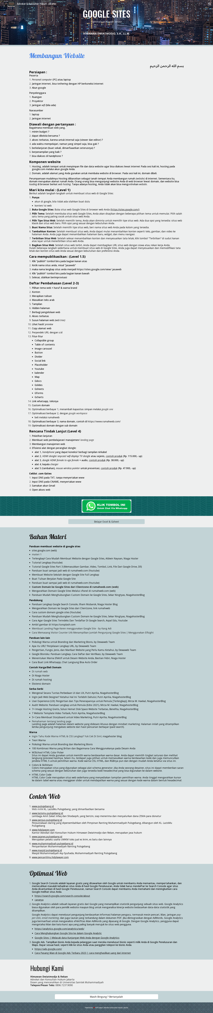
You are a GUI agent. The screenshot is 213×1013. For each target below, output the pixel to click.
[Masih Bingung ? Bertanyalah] (106, 996)
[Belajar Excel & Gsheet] (106, 522)
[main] (106, 16)
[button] (209, 4)
